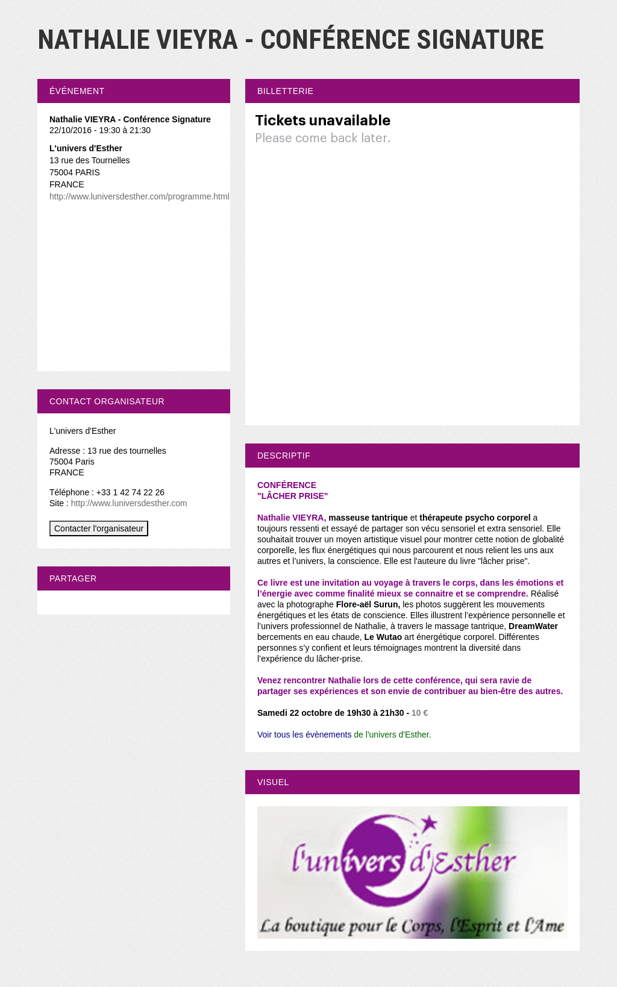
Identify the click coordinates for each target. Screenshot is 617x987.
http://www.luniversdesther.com (129, 503)
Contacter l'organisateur (98, 528)
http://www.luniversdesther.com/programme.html (139, 196)
